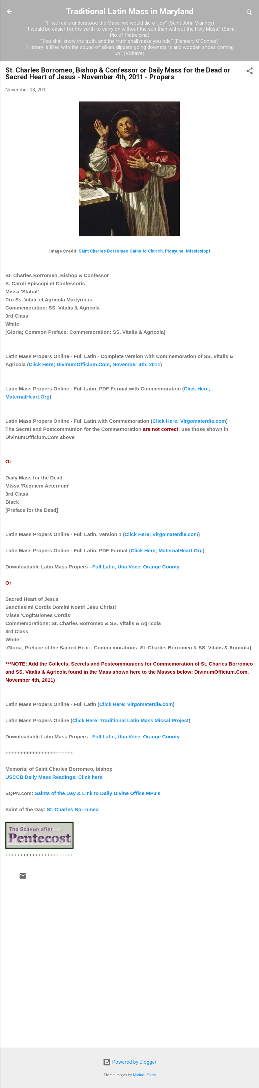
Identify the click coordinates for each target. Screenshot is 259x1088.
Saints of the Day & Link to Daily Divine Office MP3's (98, 793)
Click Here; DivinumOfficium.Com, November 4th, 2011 (94, 364)
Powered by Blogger (129, 1062)
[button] (250, 72)
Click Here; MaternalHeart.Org (167, 550)
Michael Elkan (144, 1075)
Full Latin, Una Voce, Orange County (136, 566)
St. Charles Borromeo (73, 809)
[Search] (250, 13)
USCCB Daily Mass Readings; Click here (54, 777)
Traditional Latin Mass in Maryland (130, 11)
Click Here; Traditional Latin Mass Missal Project (130, 720)
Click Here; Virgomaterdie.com (189, 421)
